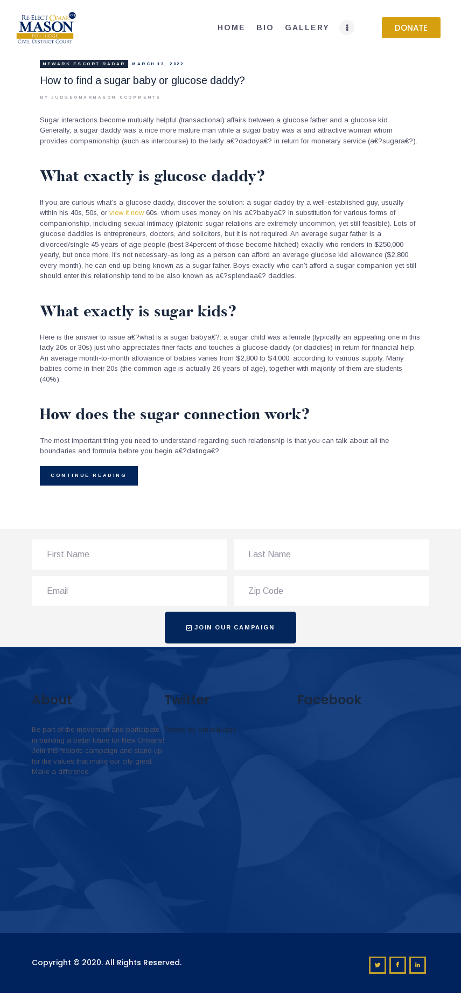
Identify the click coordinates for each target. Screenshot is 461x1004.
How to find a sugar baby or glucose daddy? (142, 80)
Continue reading (89, 475)
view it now (126, 213)
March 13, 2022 (158, 63)
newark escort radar (84, 63)
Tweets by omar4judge (200, 729)
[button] (411, 27)
